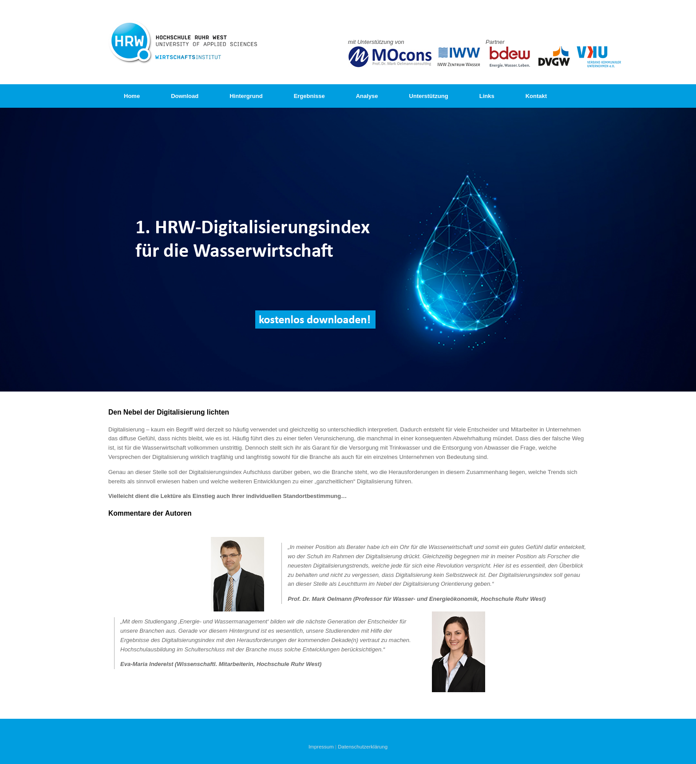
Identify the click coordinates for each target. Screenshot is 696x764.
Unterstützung (428, 96)
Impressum (321, 746)
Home (132, 96)
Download (184, 96)
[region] (348, 250)
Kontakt (536, 96)
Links (486, 96)
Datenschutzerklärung (363, 746)
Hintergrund (245, 96)
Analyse (367, 96)
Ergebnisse (309, 96)
